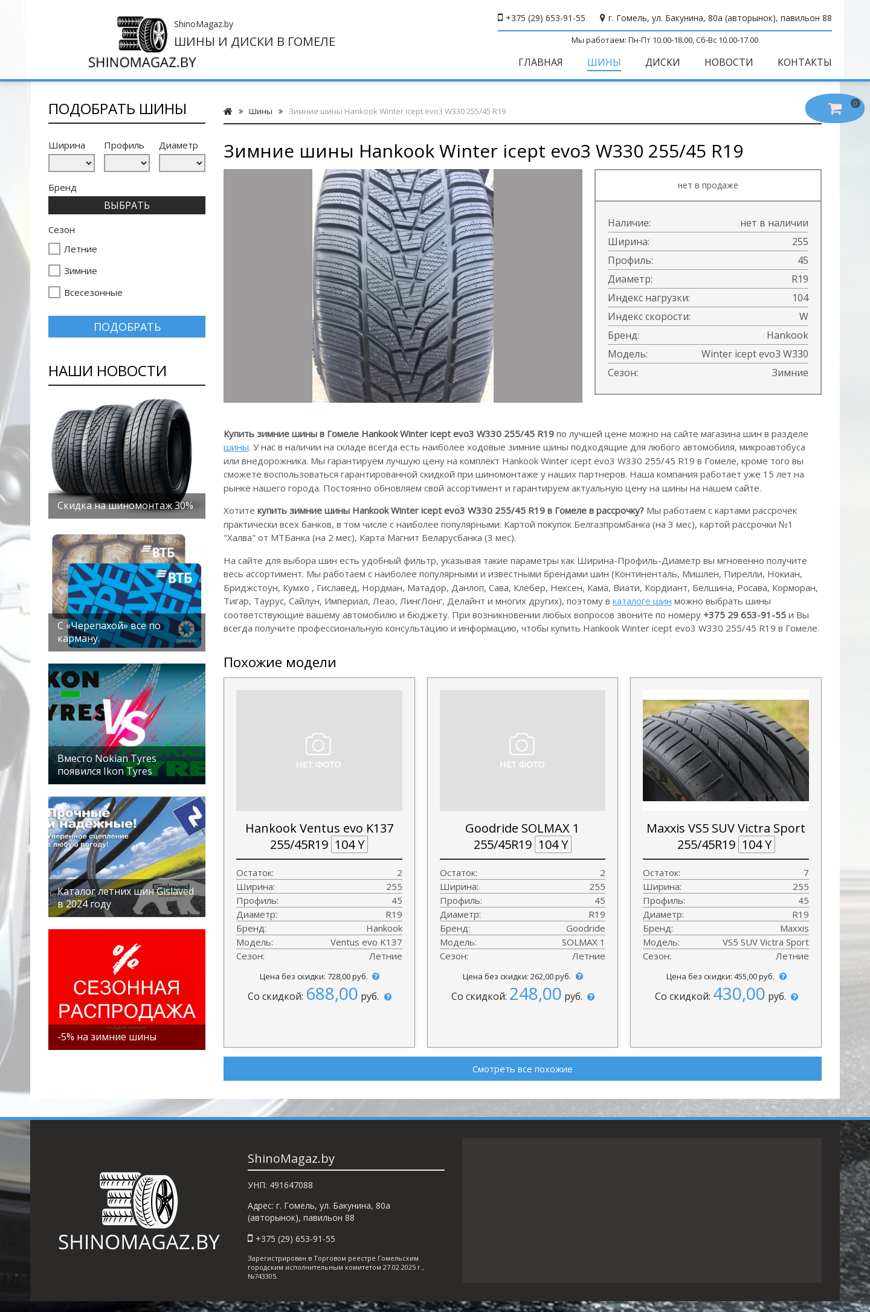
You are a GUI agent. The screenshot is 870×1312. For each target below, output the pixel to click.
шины (236, 455)
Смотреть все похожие (522, 1076)
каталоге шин (642, 609)
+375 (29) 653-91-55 (541, 18)
